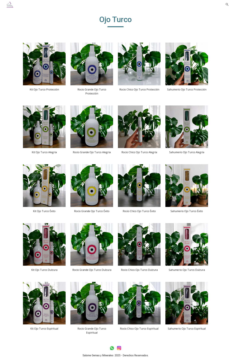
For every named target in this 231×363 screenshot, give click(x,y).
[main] (115, 20)
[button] (227, 4)
